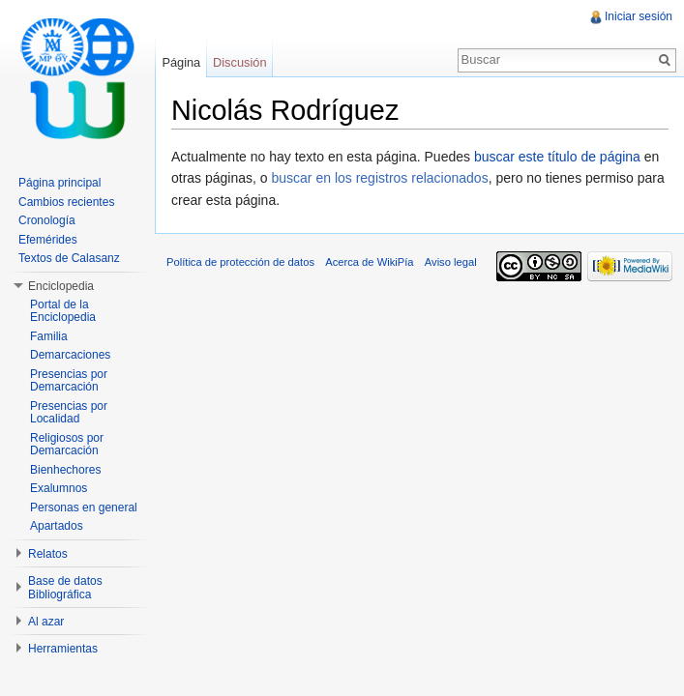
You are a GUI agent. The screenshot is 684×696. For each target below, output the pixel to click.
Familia (49, 336)
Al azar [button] (46, 621)
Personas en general (83, 507)
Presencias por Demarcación (68, 380)
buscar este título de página (557, 156)
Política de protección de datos (240, 262)
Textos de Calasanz (69, 258)
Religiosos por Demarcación (67, 444)
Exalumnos (58, 488)
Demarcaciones (70, 355)
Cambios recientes (66, 202)
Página (181, 62)
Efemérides (47, 239)
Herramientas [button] (63, 648)
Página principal (59, 182)
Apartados (56, 526)
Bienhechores (65, 470)
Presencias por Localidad (68, 412)
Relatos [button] (48, 554)
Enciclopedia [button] (61, 286)
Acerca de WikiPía (369, 262)
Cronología (46, 220)
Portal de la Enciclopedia (63, 311)
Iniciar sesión (638, 16)
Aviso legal (451, 262)
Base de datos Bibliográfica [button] (65, 587)
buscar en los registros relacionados (380, 178)
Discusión (239, 62)
